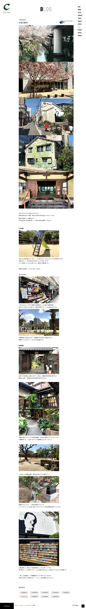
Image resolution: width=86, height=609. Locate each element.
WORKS (79, 9)
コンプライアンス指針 (30, 605)
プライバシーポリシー (19, 605)
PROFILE (80, 24)
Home (79, 7)
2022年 (65, 592)
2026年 (23, 592)
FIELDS (79, 12)
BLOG (79, 27)
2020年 (33, 596)
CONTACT (80, 35)
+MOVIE (79, 18)
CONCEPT (80, 21)
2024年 (44, 592)
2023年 (54, 592)
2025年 (33, 592)
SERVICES (80, 15)
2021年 (23, 596)
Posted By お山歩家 (68, 21)
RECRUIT (80, 30)
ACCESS (79, 32)
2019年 (44, 596)
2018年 (54, 596)
